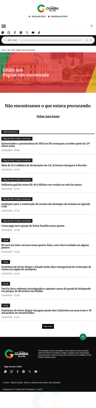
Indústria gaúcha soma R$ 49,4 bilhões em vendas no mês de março (41, 184)
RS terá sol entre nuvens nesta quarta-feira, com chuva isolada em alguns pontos (45, 246)
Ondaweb (56, 382)
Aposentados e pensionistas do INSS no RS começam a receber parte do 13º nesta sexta (45, 145)
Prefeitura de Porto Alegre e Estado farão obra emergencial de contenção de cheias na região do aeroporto (46, 268)
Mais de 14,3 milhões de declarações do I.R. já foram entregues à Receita (43, 165)
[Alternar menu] (3, 26)
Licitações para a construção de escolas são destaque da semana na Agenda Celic (45, 205)
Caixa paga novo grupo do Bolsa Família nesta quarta (32, 225)
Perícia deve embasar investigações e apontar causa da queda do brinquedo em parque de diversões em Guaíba (46, 290)
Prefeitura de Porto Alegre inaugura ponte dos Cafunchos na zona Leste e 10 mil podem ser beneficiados (46, 311)
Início (3, 50)
